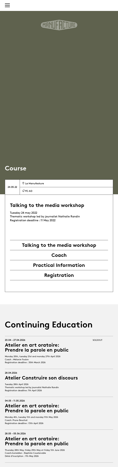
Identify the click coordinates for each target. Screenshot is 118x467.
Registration (59, 275)
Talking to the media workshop (59, 245)
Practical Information (59, 265)
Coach (59, 255)
